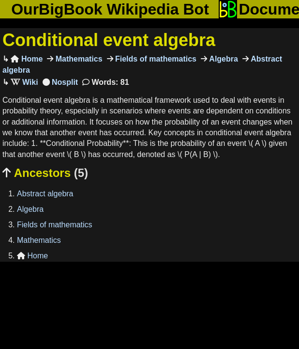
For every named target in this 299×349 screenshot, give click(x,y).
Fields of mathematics (155, 59)
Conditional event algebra (108, 40)
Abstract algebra (45, 194)
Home (27, 59)
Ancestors (45, 172)
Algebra (222, 59)
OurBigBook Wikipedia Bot (110, 9)
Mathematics (77, 59)
